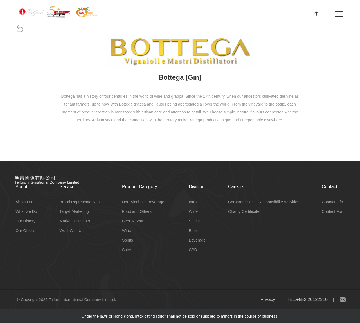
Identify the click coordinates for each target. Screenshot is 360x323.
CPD (193, 250)
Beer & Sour (132, 221)
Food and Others (137, 211)
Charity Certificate (243, 211)
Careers (236, 186)
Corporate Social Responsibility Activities (263, 202)
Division (196, 186)
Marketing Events (75, 221)
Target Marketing (74, 211)
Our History (25, 221)
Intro (193, 202)
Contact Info (332, 202)
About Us (23, 202)
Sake (126, 250)
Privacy (267, 299)
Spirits (127, 240)
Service (67, 186)
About (21, 186)
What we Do (26, 211)
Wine (126, 230)
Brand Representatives (80, 202)
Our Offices (25, 230)
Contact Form (334, 211)
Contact (329, 186)
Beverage (197, 240)
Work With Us (72, 230)
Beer (193, 230)
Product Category (139, 186)
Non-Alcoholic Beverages (144, 202)
